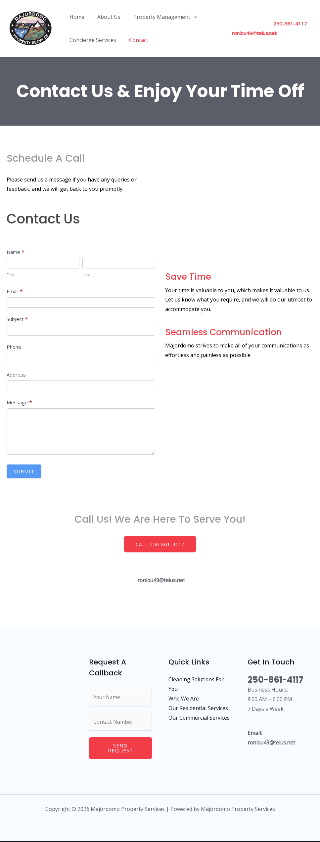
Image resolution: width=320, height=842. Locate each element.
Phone (14, 346)
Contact (135, 40)
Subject (17, 319)
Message (19, 402)
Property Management (159, 16)
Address (16, 374)
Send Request (120, 749)
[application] (187, 16)
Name (15, 252)
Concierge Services (91, 40)
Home (75, 16)
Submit (24, 471)
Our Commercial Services (199, 717)
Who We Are (183, 698)
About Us (105, 16)
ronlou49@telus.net (251, 33)
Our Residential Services (198, 707)
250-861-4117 (287, 23)
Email (15, 291)
